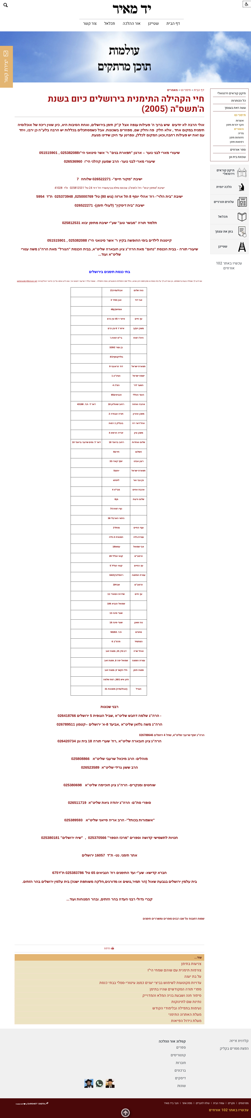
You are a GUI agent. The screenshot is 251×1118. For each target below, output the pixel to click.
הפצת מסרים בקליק (234, 1048)
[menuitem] (173, 23)
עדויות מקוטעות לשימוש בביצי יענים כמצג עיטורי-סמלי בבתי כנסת (150, 983)
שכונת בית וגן (237, 157)
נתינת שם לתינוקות (186, 1002)
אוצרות (240, 121)
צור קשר (90, 23)
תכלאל (109, 23)
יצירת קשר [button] (6, 67)
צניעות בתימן (191, 964)
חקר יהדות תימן (235, 125)
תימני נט (186, 90)
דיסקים (180, 1078)
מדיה (241, 133)
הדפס (107, 948)
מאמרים (172, 90)
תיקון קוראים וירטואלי (231, 93)
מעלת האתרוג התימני (184, 1014)
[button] (5, 5)
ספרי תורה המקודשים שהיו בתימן (175, 989)
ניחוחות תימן (237, 137)
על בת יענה (192, 976)
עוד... (198, 957)
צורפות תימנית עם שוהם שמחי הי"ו (174, 970)
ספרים (181, 1047)
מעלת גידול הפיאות (186, 1021)
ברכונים (180, 1070)
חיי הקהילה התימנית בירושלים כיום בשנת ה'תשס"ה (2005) (126, 104)
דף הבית (173, 23)
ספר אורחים (238, 149)
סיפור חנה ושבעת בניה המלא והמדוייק (171, 995)
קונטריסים (178, 1055)
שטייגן (153, 23)
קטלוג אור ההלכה (172, 1041)
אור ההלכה (131, 23)
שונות (181, 1085)
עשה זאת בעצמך (235, 107)
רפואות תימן (237, 142)
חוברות (181, 1062)
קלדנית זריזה (239, 1040)
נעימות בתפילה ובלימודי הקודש (176, 1008)
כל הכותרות (238, 100)
